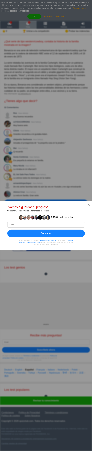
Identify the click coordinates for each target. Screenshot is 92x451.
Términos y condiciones (47, 240)
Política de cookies (33, 242)
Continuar (46, 233)
